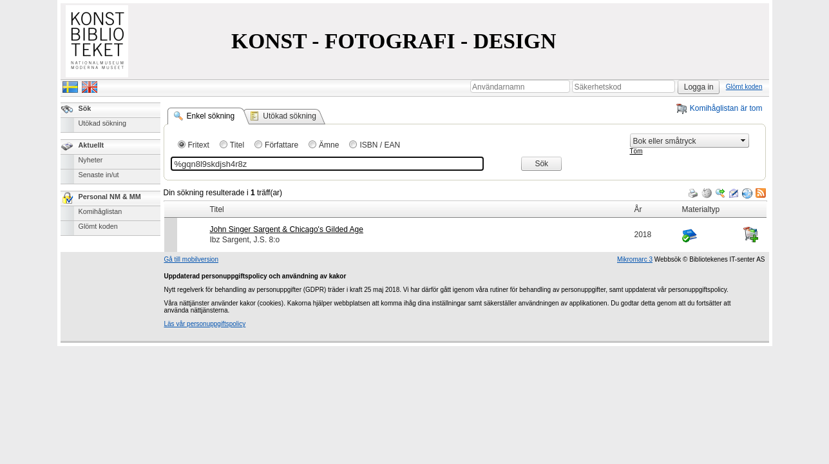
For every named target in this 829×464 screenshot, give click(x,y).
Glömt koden (744, 86)
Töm (636, 151)
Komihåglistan (100, 211)
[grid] (465, 201)
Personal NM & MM (110, 196)
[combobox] (684, 141)
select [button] (743, 140)
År (638, 209)
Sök (85, 108)
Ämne (329, 145)
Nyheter (91, 160)
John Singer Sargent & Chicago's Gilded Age (286, 229)
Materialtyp (701, 209)
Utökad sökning (102, 123)
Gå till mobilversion (191, 259)
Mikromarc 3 (635, 259)
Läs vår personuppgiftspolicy (205, 323)
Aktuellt (91, 145)
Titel (237, 145)
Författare (281, 145)
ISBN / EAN (379, 145)
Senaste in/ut (99, 175)
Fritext (198, 145)
